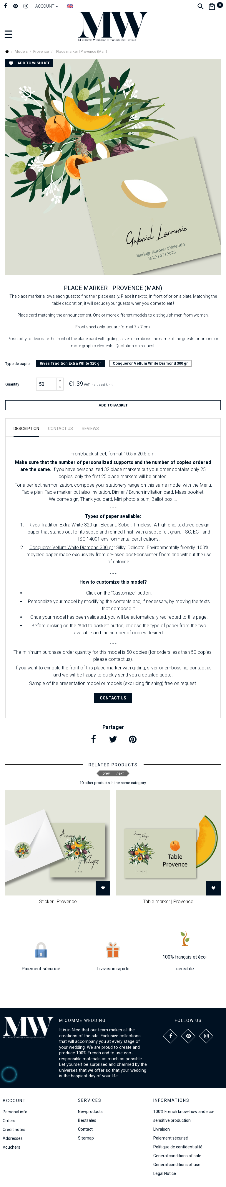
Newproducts (90, 1111)
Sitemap (86, 1138)
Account (14, 1100)
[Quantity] (46, 384)
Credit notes (14, 1129)
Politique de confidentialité (177, 1147)
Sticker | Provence (58, 901)
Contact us (113, 698)
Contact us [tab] (60, 428)
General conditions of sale (177, 1155)
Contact (85, 1129)
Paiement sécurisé (170, 1138)
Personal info (15, 1111)
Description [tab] (26, 428)
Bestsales (87, 1120)
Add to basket (113, 405)
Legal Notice (164, 1173)
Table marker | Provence (168, 901)
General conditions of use (176, 1164)
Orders (9, 1120)
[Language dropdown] (69, 6)
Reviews (90, 428)
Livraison (161, 1129)
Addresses (13, 1138)
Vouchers (11, 1147)
